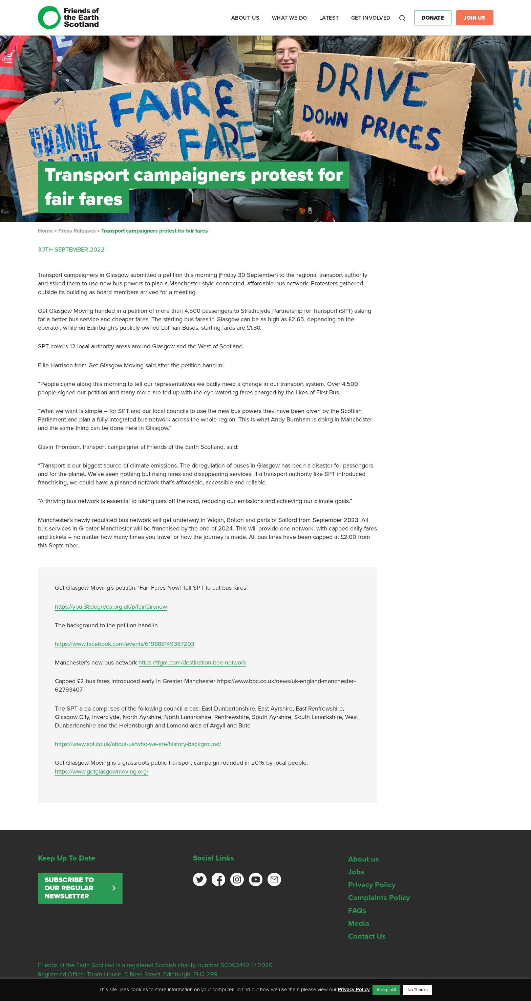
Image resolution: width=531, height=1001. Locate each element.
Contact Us (367, 936)
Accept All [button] (386, 990)
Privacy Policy (372, 884)
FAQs (357, 910)
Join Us (474, 18)
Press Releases (77, 230)
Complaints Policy (379, 897)
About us (363, 859)
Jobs (356, 872)
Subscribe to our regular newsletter (69, 888)
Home (45, 230)
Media (358, 923)
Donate (433, 18)
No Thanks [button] (417, 990)
